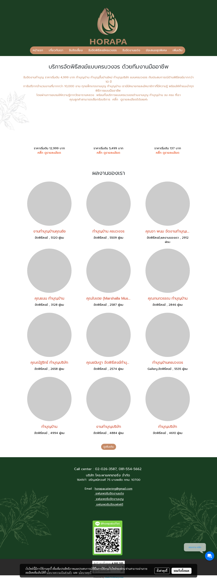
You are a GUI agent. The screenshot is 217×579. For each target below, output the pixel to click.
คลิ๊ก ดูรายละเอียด (49, 153)
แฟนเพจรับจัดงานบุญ (110, 499)
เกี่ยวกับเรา (56, 50)
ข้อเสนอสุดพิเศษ (156, 50)
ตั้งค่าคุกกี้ (162, 570)
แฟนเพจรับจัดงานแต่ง (110, 493)
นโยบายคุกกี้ (85, 572)
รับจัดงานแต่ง (131, 50)
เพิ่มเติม (177, 50)
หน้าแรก (38, 50)
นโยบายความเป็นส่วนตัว (59, 572)
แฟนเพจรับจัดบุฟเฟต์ (109, 505)
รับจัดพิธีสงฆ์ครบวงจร (102, 50)
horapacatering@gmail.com (113, 489)
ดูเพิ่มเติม (108, 447)
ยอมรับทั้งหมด (181, 570)
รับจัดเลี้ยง (76, 50)
